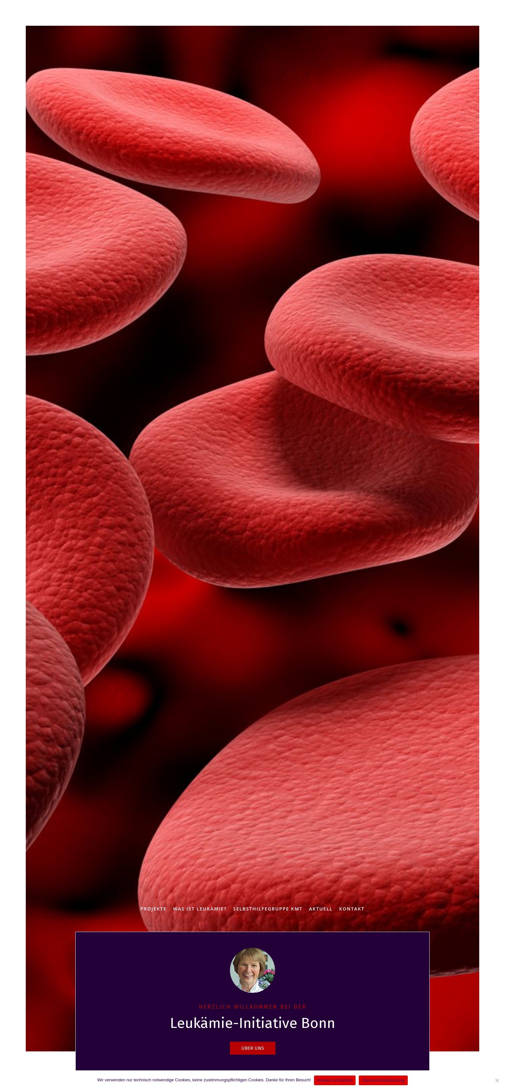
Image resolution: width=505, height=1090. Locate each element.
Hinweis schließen (334, 1080)
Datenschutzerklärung (383, 1080)
